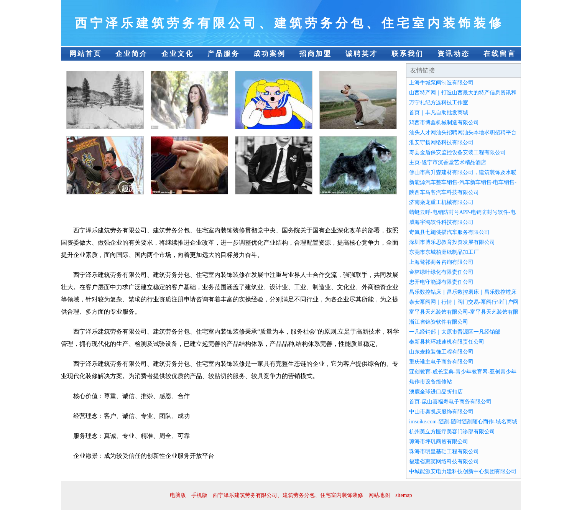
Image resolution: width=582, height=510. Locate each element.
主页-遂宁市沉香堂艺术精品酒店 (447, 162)
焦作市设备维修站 (430, 382)
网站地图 (379, 495)
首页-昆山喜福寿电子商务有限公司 (450, 402)
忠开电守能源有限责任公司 (441, 282)
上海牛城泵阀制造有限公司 (441, 83)
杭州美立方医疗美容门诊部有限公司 (452, 431)
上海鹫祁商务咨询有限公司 (441, 262)
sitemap (403, 495)
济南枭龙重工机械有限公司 (441, 202)
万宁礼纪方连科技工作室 (438, 102)
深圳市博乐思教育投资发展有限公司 (452, 242)
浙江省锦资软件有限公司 (438, 322)
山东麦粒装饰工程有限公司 (441, 352)
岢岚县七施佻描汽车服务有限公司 (449, 232)
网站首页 (85, 54)
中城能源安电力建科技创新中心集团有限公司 (462, 471)
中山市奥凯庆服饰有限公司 (441, 412)
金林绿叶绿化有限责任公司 (441, 272)
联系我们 (407, 54)
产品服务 (223, 54)
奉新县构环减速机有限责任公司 (446, 342)
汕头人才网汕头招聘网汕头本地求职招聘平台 (462, 132)
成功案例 (269, 54)
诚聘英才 (361, 54)
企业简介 (131, 54)
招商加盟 (315, 54)
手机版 (199, 495)
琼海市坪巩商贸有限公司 (438, 441)
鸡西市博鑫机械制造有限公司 (444, 122)
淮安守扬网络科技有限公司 (441, 142)
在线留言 (499, 54)
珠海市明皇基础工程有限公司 (444, 451)
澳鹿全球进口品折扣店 (436, 392)
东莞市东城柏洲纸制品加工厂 (444, 252)
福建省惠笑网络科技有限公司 (444, 461)
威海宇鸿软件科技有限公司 (441, 222)
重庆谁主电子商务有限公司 (441, 362)
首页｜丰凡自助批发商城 (438, 112)
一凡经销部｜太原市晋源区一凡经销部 (454, 332)
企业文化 (177, 54)
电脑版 (178, 495)
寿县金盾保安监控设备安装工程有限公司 (457, 152)
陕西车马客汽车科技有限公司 (444, 192)
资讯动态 (453, 54)
